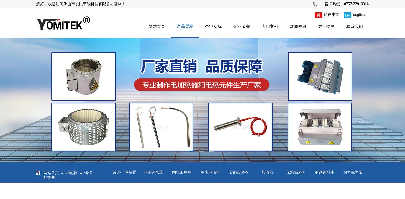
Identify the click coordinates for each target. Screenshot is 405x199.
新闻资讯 (298, 26)
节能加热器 (238, 172)
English (354, 15)
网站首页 (156, 26)
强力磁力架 (353, 172)
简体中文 (327, 15)
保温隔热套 (296, 172)
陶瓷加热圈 (181, 172)
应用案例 (270, 26)
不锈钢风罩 (153, 172)
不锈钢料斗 (324, 172)
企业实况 (213, 26)
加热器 (267, 172)
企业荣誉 (241, 26)
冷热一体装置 (124, 172)
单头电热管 (210, 172)
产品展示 (185, 26)
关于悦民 (326, 26)
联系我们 (354, 26)
